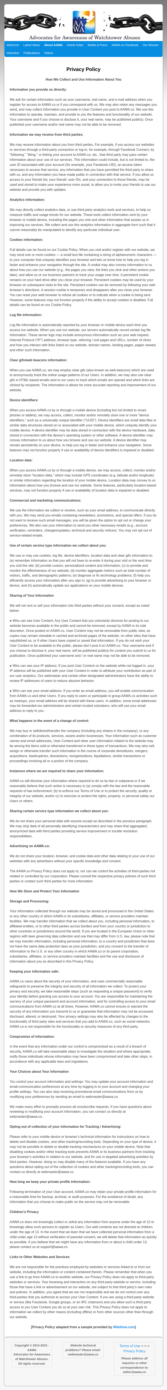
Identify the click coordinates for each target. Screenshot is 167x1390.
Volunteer (13, 53)
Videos (48, 53)
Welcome (13, 45)
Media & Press (97, 45)
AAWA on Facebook (125, 45)
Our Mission (151, 45)
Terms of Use (130, 1346)
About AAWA (53, 45)
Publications (32, 53)
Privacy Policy (135, 1351)
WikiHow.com (124, 1327)
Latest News (31, 45)
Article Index (75, 45)
